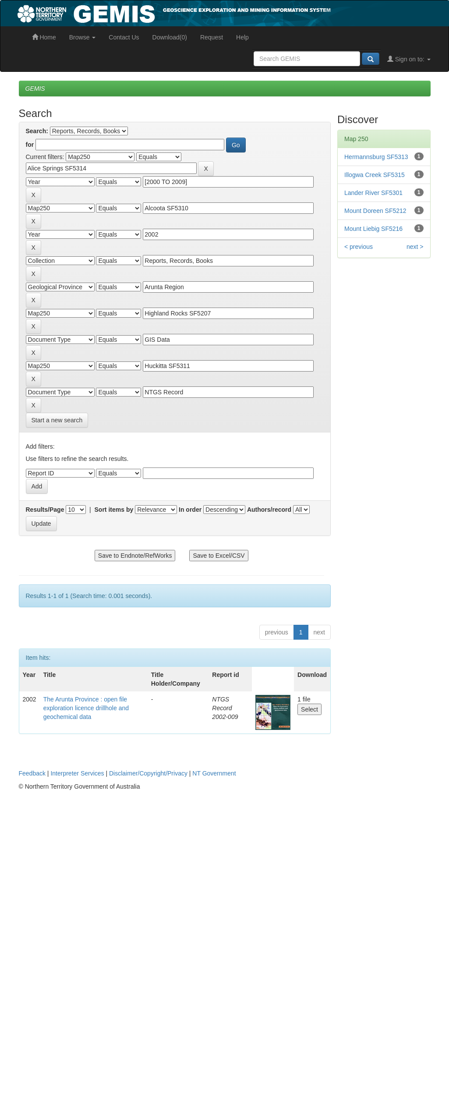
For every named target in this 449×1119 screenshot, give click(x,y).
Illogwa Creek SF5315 (374, 174)
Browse (82, 37)
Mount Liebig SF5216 (373, 228)
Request (211, 37)
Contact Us (124, 37)
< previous (358, 246)
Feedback (32, 773)
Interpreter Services (77, 773)
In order (190, 509)
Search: (37, 131)
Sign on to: (409, 59)
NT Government (214, 773)
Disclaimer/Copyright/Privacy (148, 773)
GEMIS (35, 88)
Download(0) (169, 37)
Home (44, 37)
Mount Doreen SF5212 (375, 210)
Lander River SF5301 (373, 192)
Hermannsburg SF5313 (376, 156)
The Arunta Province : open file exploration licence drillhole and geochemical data (86, 708)
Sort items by (114, 509)
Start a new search (57, 420)
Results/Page (45, 509)
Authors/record (269, 509)
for (30, 144)
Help (242, 37)
